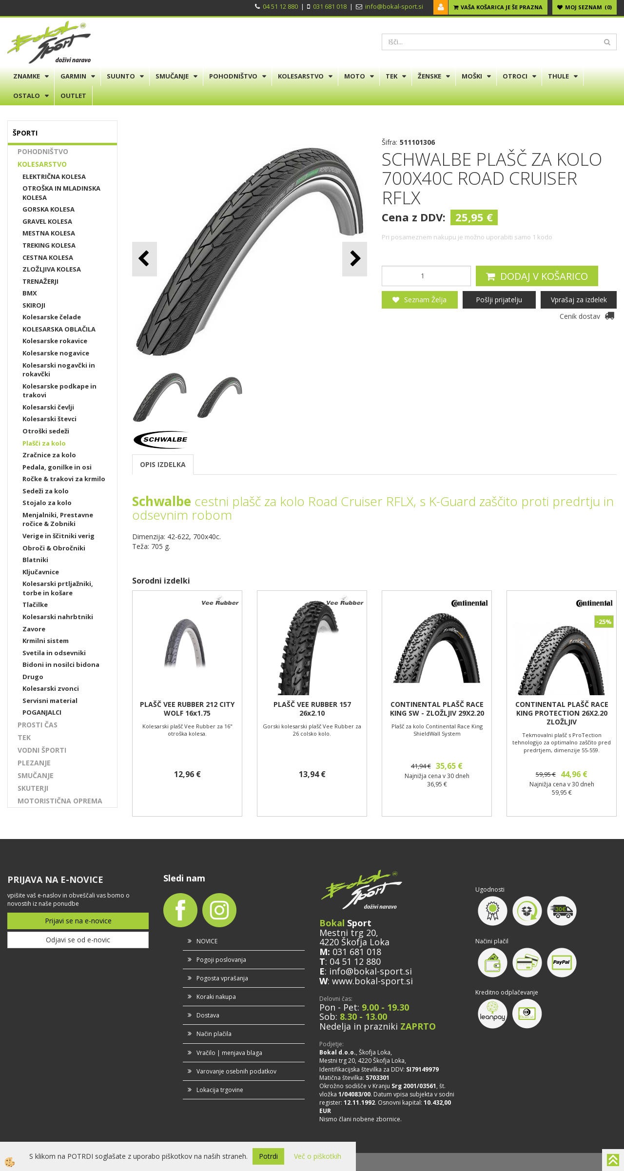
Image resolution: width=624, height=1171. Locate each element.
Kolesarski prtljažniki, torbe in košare (57, 588)
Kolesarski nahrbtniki (57, 616)
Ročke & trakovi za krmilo (63, 478)
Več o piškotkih (317, 1156)
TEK (391, 76)
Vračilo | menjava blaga (229, 1053)
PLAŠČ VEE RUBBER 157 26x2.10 (312, 709)
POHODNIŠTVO (233, 76)
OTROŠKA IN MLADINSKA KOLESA (61, 193)
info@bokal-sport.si (394, 6)
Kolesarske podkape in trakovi (59, 391)
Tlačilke (35, 604)
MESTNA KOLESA (48, 233)
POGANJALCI (41, 712)
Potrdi (268, 1156)
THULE (558, 76)
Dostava (207, 1015)
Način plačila (214, 1034)
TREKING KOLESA (49, 245)
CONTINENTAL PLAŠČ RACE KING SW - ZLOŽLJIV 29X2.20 (437, 709)
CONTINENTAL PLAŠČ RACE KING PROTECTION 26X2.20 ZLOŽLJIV (561, 713)
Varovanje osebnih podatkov (236, 1071)
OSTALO (26, 95)
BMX (29, 293)
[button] (354, 259)
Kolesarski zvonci (50, 688)
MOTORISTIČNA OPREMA (60, 800)
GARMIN (73, 76)
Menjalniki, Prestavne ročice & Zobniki (57, 519)
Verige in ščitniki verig (58, 535)
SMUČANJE (172, 76)
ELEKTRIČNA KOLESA (54, 176)
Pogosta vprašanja (222, 978)
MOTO (354, 76)
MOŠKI (472, 76)
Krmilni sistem (45, 640)
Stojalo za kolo (47, 502)
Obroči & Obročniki (53, 548)
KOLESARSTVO (301, 76)
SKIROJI (33, 305)
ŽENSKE (429, 76)
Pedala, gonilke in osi (57, 467)
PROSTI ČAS (38, 724)
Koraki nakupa (216, 997)
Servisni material (50, 700)
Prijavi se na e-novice (78, 920)
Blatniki (35, 559)
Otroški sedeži (45, 431)
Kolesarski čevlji (48, 407)
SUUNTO (121, 76)
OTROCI (515, 76)
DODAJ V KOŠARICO (544, 276)
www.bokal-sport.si (372, 981)
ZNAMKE (26, 76)
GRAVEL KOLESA (47, 221)
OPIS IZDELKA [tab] (163, 464)
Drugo (32, 676)
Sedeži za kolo (45, 491)
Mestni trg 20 (347, 932)
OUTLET (73, 95)
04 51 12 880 (280, 6)
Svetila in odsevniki (54, 652)
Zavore (33, 629)
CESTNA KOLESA (47, 257)
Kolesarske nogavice (55, 353)
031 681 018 (330, 6)
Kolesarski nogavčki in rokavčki (58, 370)
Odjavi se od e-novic (78, 939)
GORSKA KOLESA (48, 209)
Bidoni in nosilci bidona (60, 664)
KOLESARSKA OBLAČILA (59, 329)
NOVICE (206, 941)
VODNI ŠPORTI (42, 750)
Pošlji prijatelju (499, 299)
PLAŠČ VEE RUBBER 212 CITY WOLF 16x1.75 (187, 709)
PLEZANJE (34, 762)
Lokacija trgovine (219, 1090)
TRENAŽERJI (40, 281)
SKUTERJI (33, 788)
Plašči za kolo (44, 443)
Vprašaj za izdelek (579, 299)
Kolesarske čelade (51, 316)
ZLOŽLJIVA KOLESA (51, 269)
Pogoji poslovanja (221, 960)
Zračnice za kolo (49, 454)
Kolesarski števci (49, 418)
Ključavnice (40, 571)
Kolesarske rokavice (54, 340)
